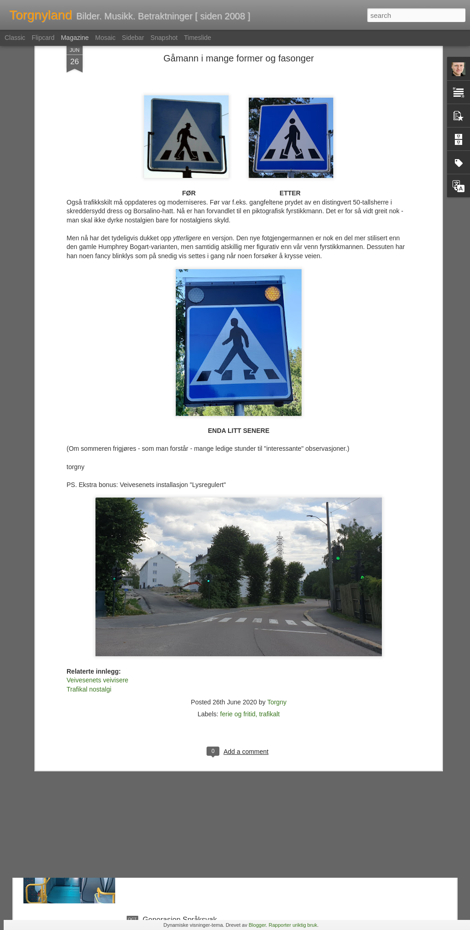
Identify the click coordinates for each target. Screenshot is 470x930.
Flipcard (43, 37)
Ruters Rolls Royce (174, 815)
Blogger (257, 925)
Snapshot (164, 37)
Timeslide (197, 37)
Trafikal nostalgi (89, 583)
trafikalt (269, 608)
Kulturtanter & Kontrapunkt (186, 711)
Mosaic (105, 37)
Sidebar (133, 37)
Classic (15, 37)
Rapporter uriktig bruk (293, 925)
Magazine (75, 37)
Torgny (276, 596)
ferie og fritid (238, 608)
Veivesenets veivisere (98, 574)
